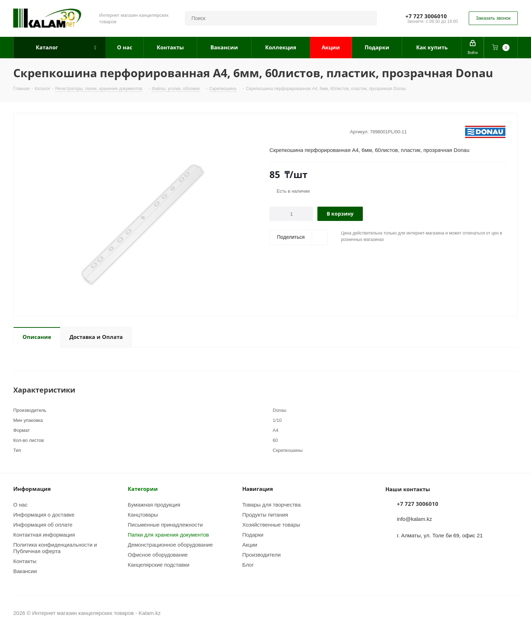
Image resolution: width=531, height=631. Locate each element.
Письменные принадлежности (165, 524)
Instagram (494, 613)
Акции (249, 544)
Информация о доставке (43, 514)
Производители (261, 554)
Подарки (252, 534)
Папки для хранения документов (168, 534)
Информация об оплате (42, 524)
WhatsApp (512, 613)
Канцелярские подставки (158, 564)
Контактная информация (44, 534)
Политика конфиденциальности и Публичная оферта (55, 547)
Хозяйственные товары (271, 524)
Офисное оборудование (158, 554)
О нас (20, 504)
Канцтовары (143, 514)
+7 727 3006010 (426, 16)
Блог (248, 564)
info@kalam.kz (414, 518)
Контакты (24, 561)
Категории (143, 488)
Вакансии (25, 571)
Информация (32, 488)
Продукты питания (265, 514)
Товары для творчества (271, 504)
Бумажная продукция (154, 504)
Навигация (257, 488)
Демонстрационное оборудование (170, 544)
